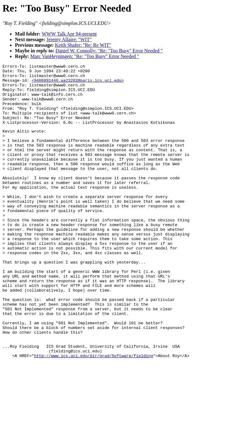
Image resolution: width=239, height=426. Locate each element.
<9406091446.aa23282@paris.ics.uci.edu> (78, 84)
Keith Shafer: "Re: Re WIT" (83, 45)
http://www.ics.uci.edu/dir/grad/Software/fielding (93, 413)
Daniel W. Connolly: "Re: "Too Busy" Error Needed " (109, 50)
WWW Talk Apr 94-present (69, 33)
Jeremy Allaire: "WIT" (68, 39)
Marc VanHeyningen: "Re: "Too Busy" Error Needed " (84, 56)
